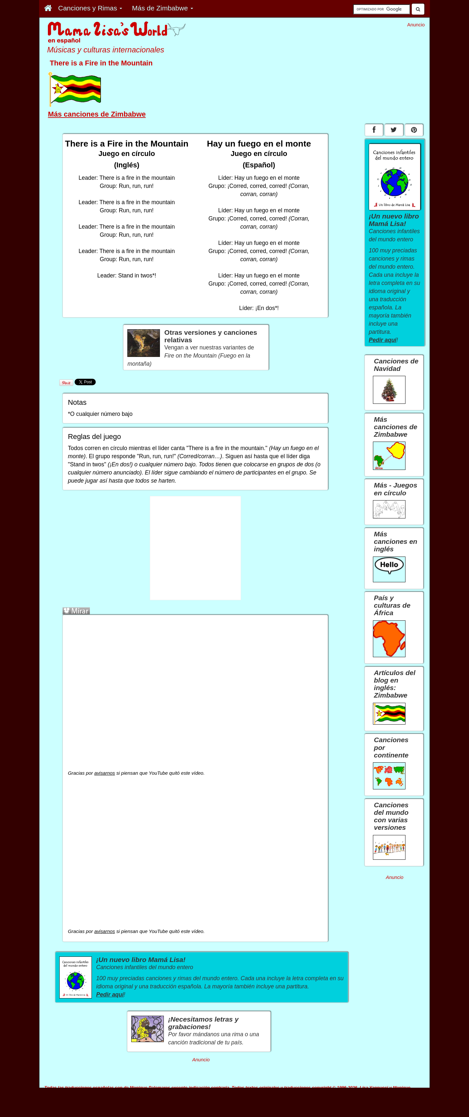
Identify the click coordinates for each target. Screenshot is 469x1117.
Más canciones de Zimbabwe (97, 114)
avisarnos (104, 773)
